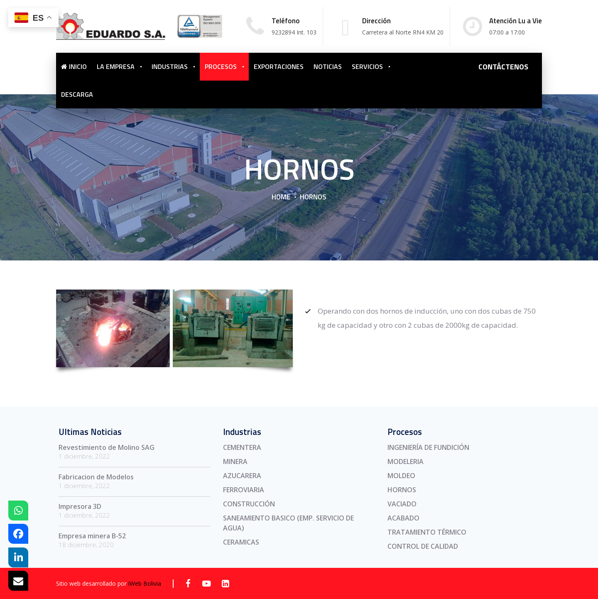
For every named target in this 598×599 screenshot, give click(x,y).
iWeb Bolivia (144, 583)
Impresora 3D (80, 506)
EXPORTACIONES (279, 66)
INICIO (74, 66)
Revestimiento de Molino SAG (106, 447)
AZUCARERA (242, 475)
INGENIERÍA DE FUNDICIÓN (428, 447)
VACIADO (402, 503)
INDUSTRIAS (170, 66)
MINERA (235, 461)
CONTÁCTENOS (503, 66)
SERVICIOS (367, 66)
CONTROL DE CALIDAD (422, 546)
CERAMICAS (241, 542)
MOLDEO (401, 475)
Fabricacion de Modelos (96, 476)
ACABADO (403, 518)
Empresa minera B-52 (92, 535)
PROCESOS (221, 66)
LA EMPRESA (116, 66)
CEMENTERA (242, 447)
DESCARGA (77, 94)
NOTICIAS (328, 66)
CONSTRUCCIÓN (249, 503)
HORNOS (401, 489)
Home (281, 196)
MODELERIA (405, 461)
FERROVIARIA (243, 489)
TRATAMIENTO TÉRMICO (426, 532)
